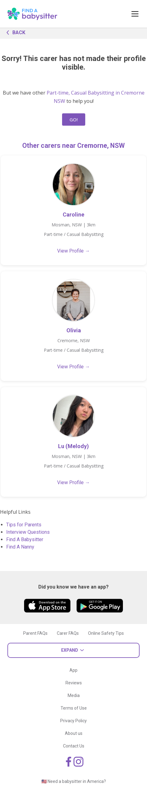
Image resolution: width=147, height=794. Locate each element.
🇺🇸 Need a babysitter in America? (73, 781)
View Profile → (73, 251)
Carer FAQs (68, 633)
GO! (73, 119)
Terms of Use (74, 708)
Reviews (73, 682)
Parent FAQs (35, 633)
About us (73, 733)
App (73, 670)
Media (74, 695)
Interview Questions (28, 532)
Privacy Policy (73, 720)
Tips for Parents (23, 525)
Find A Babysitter (24, 539)
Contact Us (73, 745)
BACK (14, 32)
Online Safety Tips (106, 633)
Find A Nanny (20, 547)
